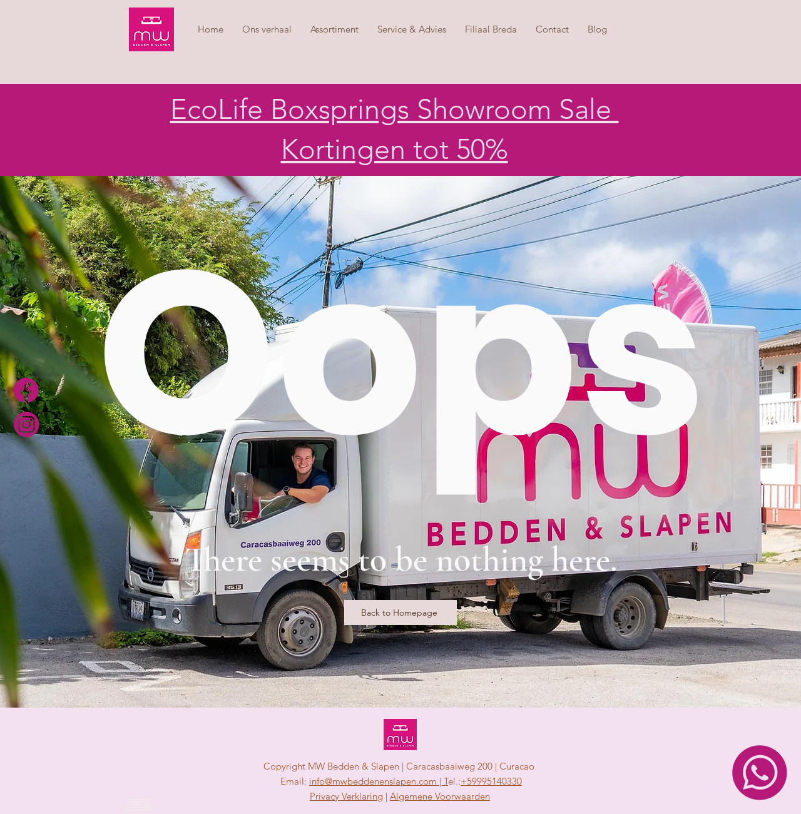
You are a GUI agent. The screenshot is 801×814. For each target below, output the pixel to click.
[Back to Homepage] (400, 612)
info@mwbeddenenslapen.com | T (378, 781)
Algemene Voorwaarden (440, 796)
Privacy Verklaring (346, 796)
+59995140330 (491, 781)
